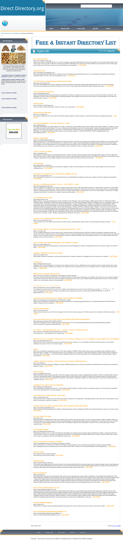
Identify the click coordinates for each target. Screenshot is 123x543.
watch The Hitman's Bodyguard (43, 92)
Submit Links (65, 28)
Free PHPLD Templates (86, 538)
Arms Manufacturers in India (42, 198)
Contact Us (83, 532)
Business (16, 33)
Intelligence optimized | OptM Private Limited (48, 253)
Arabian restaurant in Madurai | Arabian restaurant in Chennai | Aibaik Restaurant (59, 361)
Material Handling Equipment (43, 502)
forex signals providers (40, 59)
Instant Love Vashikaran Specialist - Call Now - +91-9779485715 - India (55, 184)
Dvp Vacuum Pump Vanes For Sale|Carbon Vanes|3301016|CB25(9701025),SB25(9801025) (61, 319)
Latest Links (81, 28)
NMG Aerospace (38, 371)
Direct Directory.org (7, 33)
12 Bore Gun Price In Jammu (42, 151)
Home (51, 28)
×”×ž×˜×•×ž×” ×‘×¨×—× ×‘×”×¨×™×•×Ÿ (46, 286)
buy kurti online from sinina (42, 416)
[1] (114, 525)
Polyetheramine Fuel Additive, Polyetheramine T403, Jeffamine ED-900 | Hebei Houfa (60, 406)
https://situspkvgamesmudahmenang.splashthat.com (49, 511)
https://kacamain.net (39, 473)
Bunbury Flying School (40, 138)
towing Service (38, 262)
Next (119, 525)
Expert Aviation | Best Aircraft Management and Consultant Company (55, 242)
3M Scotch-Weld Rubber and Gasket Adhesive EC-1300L (51, 123)
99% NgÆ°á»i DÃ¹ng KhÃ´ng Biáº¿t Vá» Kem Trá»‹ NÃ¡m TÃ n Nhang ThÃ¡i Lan (60, 330)
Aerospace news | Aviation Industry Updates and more (50, 218)
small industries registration (42, 112)
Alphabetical (111, 51)
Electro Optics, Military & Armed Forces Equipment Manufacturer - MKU (57, 229)
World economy (38, 103)
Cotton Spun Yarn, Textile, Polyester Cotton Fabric (49, 395)
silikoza (35, 349)
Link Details (82, 65)
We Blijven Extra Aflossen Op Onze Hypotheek (48, 385)
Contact (108, 28)
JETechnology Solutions (41, 429)
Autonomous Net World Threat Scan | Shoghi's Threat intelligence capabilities (58, 298)
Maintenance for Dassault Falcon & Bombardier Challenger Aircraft (55, 174)
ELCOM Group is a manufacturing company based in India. (52, 81)
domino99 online (38, 461)
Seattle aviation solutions (41, 308)
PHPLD (58, 538)
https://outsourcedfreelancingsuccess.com (46, 488)
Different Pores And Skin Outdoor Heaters (46, 274)
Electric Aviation (38, 452)
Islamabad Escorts (39, 71)
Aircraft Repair (38, 163)
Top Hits (95, 28)
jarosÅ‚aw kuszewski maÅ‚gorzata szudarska (47, 441)
